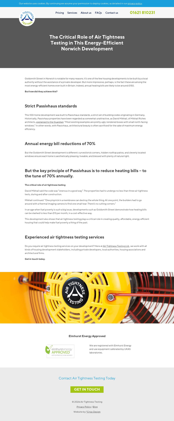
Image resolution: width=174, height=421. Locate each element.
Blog (95, 407)
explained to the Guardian (50, 122)
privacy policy (135, 3)
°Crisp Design (93, 412)
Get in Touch (87, 389)
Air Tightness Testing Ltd (116, 246)
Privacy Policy (84, 407)
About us (86, 13)
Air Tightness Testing (27, 18)
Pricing (59, 13)
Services (72, 13)
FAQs (98, 13)
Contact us (111, 13)
